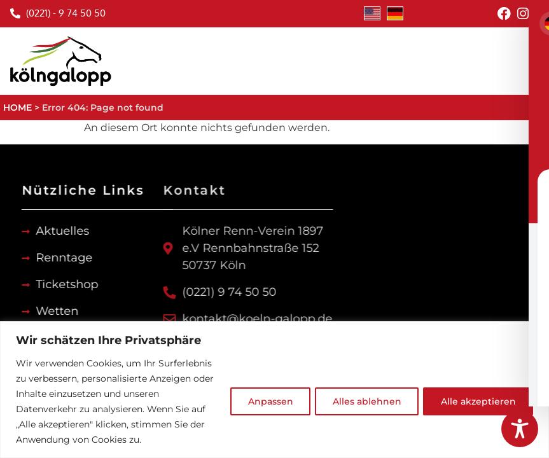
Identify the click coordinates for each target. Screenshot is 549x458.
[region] (274, 389)
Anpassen (264, 401)
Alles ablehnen (363, 401)
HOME (17, 107)
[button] (537, 60)
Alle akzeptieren (477, 401)
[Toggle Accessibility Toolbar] (519, 428)
